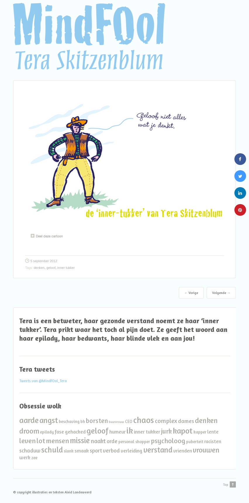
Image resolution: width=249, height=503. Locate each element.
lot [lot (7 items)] (41, 440)
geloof (51, 267)
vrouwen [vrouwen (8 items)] (206, 449)
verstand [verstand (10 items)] (157, 449)
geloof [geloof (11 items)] (97, 430)
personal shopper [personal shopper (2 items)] (134, 441)
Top (225, 485)
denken (39, 267)
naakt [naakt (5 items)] (98, 441)
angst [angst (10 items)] (48, 420)
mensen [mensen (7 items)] (57, 440)
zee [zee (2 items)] (34, 457)
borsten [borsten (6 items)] (97, 420)
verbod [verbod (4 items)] (111, 450)
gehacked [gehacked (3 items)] (75, 432)
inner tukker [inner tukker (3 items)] (147, 432)
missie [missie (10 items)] (80, 440)
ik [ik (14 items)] (130, 430)
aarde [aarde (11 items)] (29, 420)
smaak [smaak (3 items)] (82, 451)
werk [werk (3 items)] (24, 457)
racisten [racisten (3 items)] (212, 441)
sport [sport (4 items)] (96, 450)
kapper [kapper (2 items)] (199, 431)
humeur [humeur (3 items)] (117, 432)
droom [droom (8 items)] (29, 431)
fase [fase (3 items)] (59, 432)
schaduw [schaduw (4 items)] (29, 450)
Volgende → (221, 293)
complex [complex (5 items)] (166, 420)
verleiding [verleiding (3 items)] (131, 451)
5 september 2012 (43, 261)
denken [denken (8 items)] (206, 420)
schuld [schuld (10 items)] (52, 449)
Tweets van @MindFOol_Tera (43, 381)
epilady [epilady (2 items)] (47, 431)
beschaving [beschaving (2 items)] (69, 421)
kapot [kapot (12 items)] (183, 431)
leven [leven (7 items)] (27, 440)
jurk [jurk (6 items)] (166, 431)
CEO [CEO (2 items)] (128, 421)
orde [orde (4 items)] (112, 441)
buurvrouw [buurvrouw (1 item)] (116, 422)
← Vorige (191, 293)
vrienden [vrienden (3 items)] (182, 451)
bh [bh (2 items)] (82, 421)
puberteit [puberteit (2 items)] (194, 441)
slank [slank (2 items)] (69, 450)
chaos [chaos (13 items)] (143, 420)
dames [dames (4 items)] (186, 420)
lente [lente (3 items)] (213, 432)
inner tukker (66, 267)
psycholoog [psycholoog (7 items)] (168, 440)
